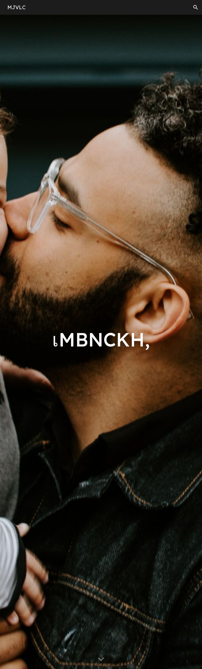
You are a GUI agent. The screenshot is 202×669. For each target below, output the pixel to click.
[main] (101, 341)
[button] (195, 7)
